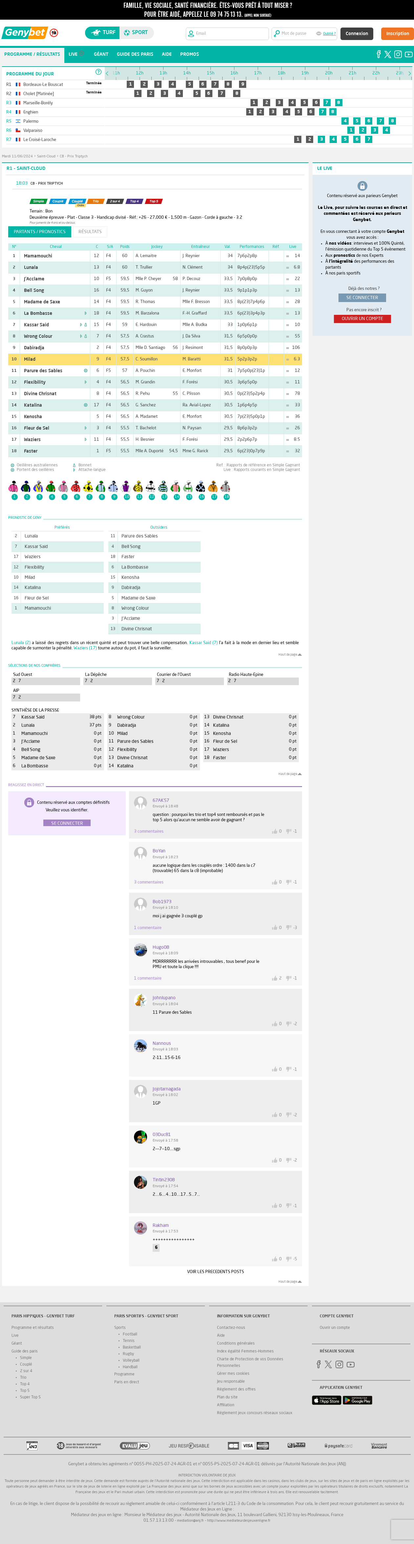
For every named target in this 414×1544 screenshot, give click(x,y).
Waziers (32, 439)
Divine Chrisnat (40, 394)
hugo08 (161, 947)
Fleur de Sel (36, 428)
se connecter (362, 297)
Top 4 (25, 1384)
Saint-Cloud (46, 156)
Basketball (132, 1348)
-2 (295, 1024)
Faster (30, 451)
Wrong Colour (38, 336)
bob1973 (162, 902)
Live (15, 1336)
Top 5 (25, 1391)
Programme (124, 1374)
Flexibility (35, 382)
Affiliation (225, 1405)
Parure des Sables (43, 371)
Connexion (357, 33)
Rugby (128, 1354)
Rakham (161, 1225)
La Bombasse (38, 313)
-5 (295, 1259)
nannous (162, 1043)
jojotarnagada (167, 1089)
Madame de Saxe (42, 302)
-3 (295, 928)
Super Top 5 (30, 1397)
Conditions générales (236, 1344)
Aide (221, 1336)
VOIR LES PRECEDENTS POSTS (215, 1272)
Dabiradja (34, 348)
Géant (16, 1344)
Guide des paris (24, 1351)
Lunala (31, 267)
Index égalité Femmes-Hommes (245, 1351)
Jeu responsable (231, 1382)
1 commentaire (148, 928)
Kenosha (33, 417)
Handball (130, 1367)
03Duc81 (162, 1134)
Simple (26, 1358)
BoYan (159, 851)
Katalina (33, 405)
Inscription (397, 33)
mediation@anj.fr (190, 1521)
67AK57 (161, 800)
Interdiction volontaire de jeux (207, 1475)
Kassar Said (36, 325)
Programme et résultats (32, 1328)
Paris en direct (126, 1382)
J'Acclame (34, 279)
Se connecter (67, 823)
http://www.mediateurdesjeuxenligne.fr (239, 1521)
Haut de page (287, 654)
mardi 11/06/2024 (17, 156)
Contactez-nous (231, 1328)
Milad (29, 359)
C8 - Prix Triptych (74, 156)
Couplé (26, 1365)
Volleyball (131, 1361)
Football (130, 1334)
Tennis (129, 1341)
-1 (295, 831)
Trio (23, 1378)
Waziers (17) (85, 648)
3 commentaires (148, 831)
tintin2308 (164, 1180)
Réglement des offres (236, 1390)
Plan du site (227, 1397)
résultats (90, 232)
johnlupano (164, 998)
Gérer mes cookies (233, 1374)
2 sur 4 (26, 1371)
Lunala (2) (21, 643)
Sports (120, 1328)
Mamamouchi (38, 256)
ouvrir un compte (362, 318)
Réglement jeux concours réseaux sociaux (255, 1413)
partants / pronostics (40, 232)
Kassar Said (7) (203, 643)
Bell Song (34, 290)
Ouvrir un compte (335, 1328)
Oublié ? (329, 34)
